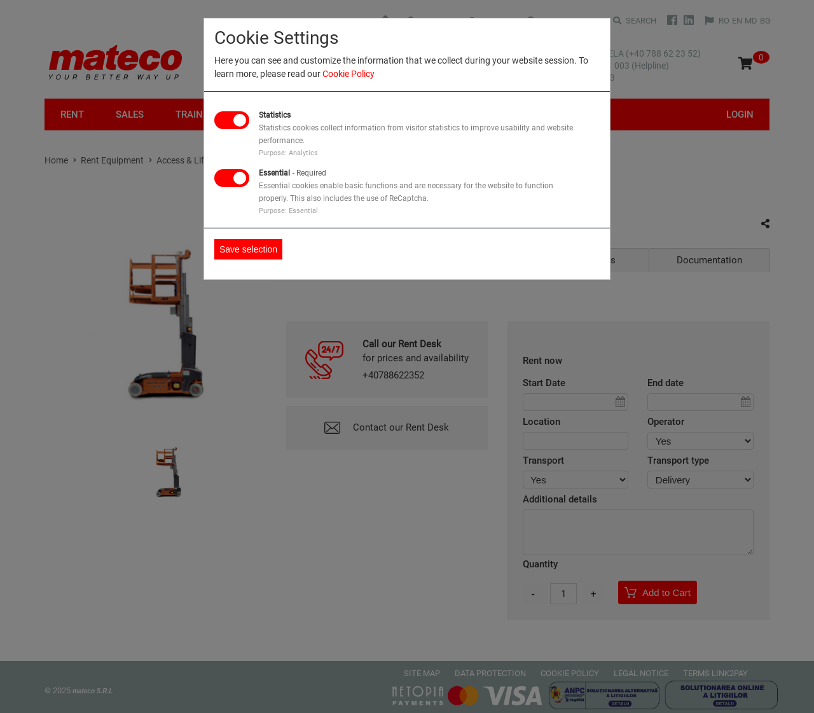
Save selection (248, 249)
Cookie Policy (348, 74)
